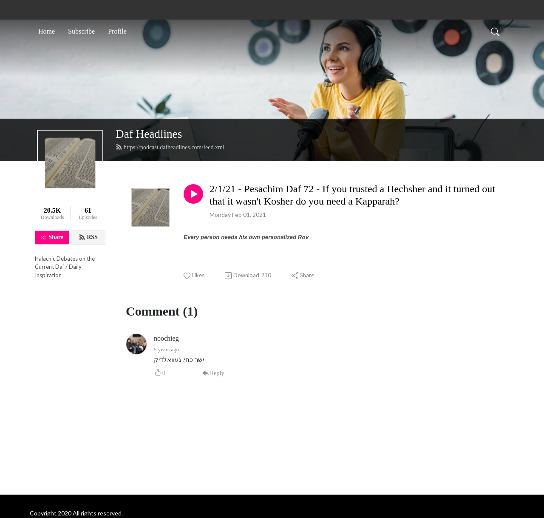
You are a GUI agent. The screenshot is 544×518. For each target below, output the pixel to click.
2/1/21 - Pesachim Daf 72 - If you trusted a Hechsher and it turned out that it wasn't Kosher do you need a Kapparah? (352, 195)
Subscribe (81, 31)
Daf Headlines (149, 134)
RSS (88, 237)
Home (46, 31)
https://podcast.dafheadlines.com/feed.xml (170, 147)
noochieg (166, 338)
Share (52, 237)
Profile (117, 31)
